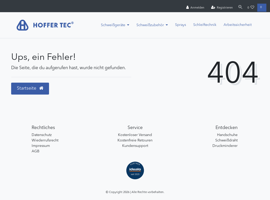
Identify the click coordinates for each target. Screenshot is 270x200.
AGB (35, 151)
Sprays (180, 25)
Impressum (41, 146)
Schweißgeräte (113, 25)
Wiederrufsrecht (45, 140)
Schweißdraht (226, 140)
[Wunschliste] (251, 8)
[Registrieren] (220, 8)
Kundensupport (135, 146)
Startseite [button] (30, 88)
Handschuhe (227, 135)
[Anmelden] (194, 8)
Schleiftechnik (204, 25)
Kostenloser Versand (135, 135)
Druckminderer (225, 146)
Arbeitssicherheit (238, 25)
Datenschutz (42, 135)
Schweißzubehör (150, 25)
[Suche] (239, 8)
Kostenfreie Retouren (135, 140)
